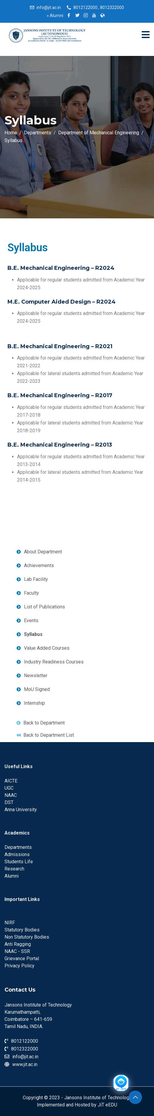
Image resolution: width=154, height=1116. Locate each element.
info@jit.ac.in (49, 7)
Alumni (55, 15)
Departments (18, 847)
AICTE (10, 781)
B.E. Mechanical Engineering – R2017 (59, 395)
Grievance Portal (21, 958)
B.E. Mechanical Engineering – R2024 (60, 268)
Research (14, 869)
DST (8, 802)
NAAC (10, 795)
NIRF (9, 922)
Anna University (20, 809)
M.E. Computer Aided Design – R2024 (61, 302)
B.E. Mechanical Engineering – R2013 (59, 444)
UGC (8, 788)
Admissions (17, 854)
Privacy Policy (19, 966)
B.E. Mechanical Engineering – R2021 (59, 346)
